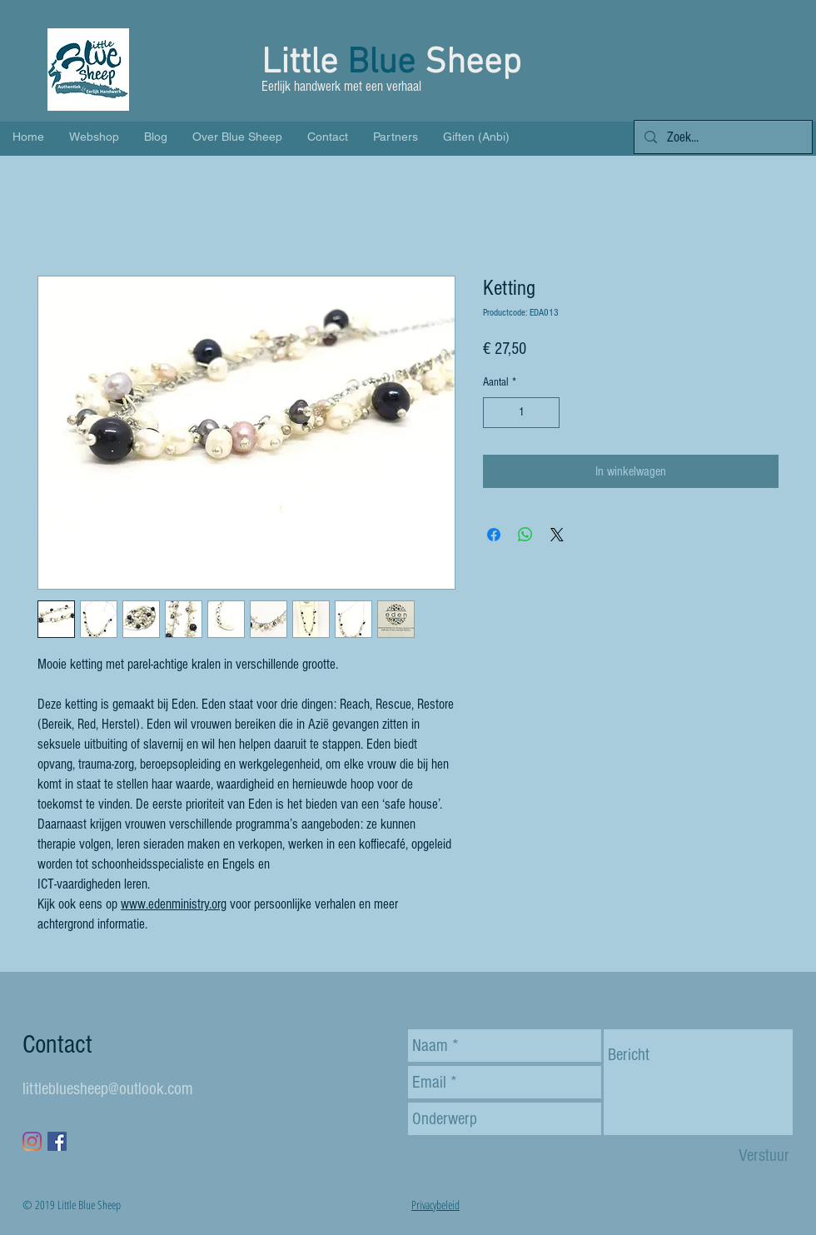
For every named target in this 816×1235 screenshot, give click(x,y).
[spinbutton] (521, 412)
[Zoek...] (722, 137)
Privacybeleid (435, 1205)
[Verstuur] (764, 1155)
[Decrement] (495, 412)
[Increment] (546, 412)
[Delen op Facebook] (494, 535)
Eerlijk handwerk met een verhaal (343, 86)
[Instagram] (32, 1141)
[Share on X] (557, 535)
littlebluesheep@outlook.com (107, 1088)
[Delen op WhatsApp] (525, 535)
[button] (785, 79)
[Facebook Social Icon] (57, 1141)
